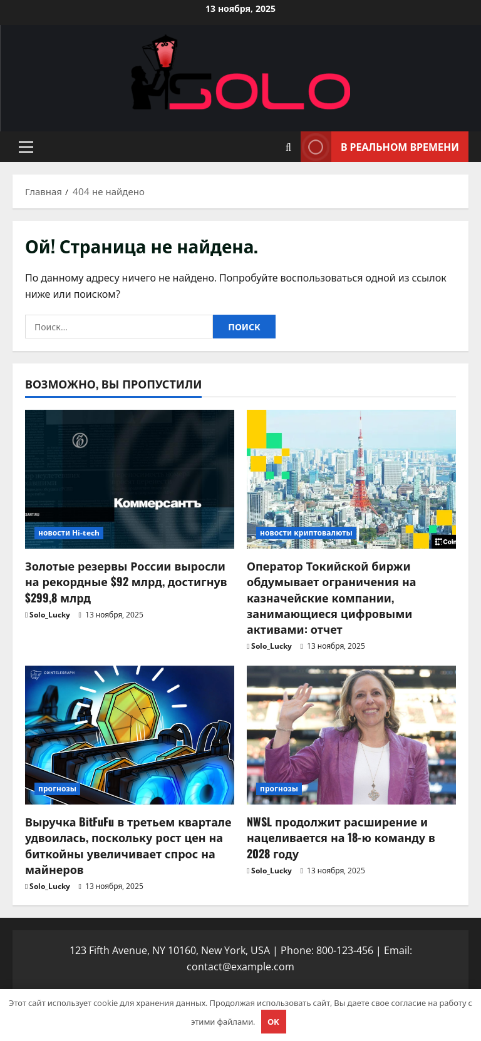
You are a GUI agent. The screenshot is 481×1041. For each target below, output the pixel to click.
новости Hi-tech (69, 532)
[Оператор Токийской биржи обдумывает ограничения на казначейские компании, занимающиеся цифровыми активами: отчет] (351, 479)
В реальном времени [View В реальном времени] (380, 146)
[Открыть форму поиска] (288, 147)
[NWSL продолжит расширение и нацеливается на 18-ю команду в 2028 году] (351, 735)
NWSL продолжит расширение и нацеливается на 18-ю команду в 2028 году (341, 837)
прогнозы (57, 788)
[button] (26, 147)
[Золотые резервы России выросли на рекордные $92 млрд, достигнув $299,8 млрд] (129, 479)
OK (273, 1021)
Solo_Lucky (49, 614)
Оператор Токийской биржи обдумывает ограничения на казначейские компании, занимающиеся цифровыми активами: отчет (331, 597)
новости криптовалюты (306, 532)
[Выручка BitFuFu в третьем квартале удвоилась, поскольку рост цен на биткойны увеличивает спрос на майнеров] (129, 735)
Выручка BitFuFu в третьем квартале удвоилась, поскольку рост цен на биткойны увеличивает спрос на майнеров (128, 845)
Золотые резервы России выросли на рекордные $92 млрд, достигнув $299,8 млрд (126, 581)
